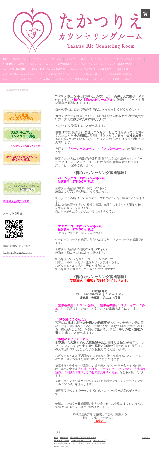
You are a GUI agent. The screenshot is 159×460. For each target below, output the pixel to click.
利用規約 (64, 437)
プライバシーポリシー (81, 440)
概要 (56, 437)
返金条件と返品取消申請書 (82, 437)
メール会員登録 (12, 213)
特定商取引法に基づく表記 (16, 246)
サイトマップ (99, 440)
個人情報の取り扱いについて (17, 252)
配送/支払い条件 (61, 440)
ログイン (146, 437)
